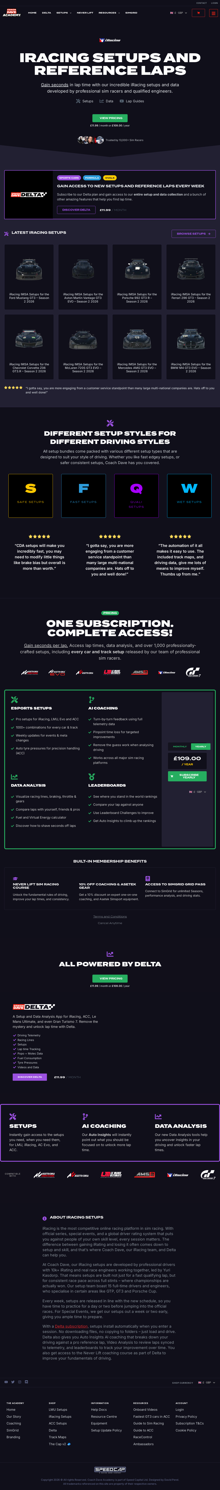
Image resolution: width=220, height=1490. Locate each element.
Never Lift (85, 12)
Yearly (200, 746)
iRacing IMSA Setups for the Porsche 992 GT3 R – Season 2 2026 (137, 297)
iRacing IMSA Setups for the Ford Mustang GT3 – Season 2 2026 (29, 297)
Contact (201, 3)
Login (214, 3)
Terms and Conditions (110, 916)
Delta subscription (71, 1326)
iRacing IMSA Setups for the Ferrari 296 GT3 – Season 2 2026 (191, 297)
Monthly (180, 746)
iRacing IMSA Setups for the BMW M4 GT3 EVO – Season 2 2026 (191, 367)
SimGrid (131, 12)
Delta (46, 12)
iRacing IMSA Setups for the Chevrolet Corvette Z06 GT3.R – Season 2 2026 (29, 367)
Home (32, 12)
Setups (63, 13)
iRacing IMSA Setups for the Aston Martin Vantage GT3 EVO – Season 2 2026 (83, 297)
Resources (109, 13)
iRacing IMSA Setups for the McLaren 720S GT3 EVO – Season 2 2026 (83, 367)
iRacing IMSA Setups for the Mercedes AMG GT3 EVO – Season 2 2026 (137, 367)
